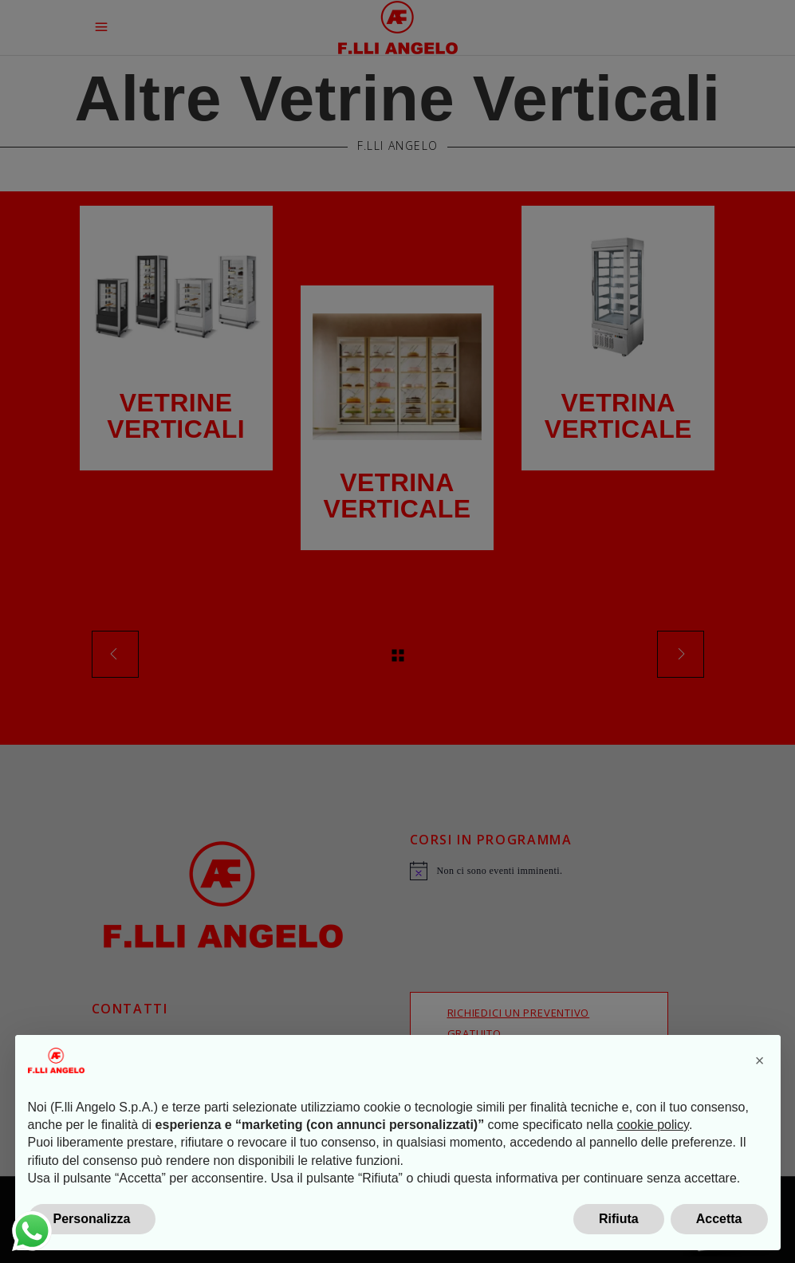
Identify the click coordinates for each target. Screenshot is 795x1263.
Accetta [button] (719, 1219)
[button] (760, 1060)
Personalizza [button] (92, 1219)
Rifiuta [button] (619, 1219)
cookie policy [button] (652, 1124)
